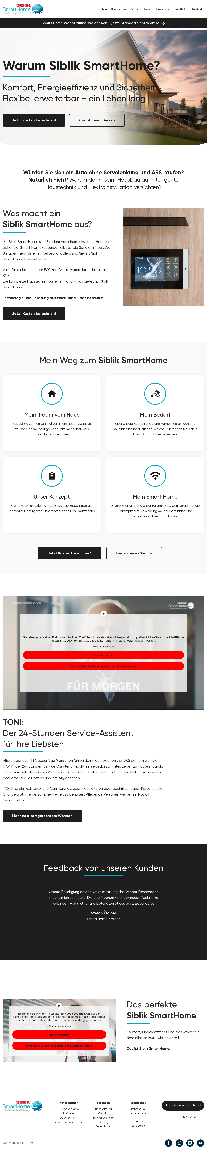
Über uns (138, 1119)
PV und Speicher (103, 1115)
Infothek (181, 9)
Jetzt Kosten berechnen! (34, 120)
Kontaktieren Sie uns (96, 120)
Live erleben (163, 9)
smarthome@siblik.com (69, 1120)
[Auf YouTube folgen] (200, 1141)
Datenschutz (138, 1111)
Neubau (102, 9)
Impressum (138, 1106)
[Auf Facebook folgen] (168, 1141)
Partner (135, 9)
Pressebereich (138, 1123)
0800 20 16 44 (69, 1115)
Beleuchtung (104, 1124)
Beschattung (103, 1106)
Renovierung (118, 9)
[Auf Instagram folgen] (179, 1141)
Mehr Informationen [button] (103, 644)
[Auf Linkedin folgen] (190, 1141)
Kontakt (198, 9)
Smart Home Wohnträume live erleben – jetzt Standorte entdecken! (100, 23)
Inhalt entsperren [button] (103, 653)
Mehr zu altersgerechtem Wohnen (42, 814)
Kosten (148, 9)
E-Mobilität (103, 1111)
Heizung (103, 1120)
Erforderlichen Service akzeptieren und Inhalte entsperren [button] (104, 664)
